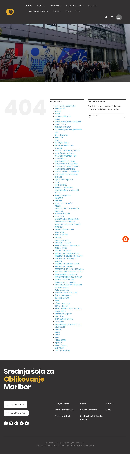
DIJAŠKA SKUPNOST (63, 127)
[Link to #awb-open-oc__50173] (106, 17)
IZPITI (57, 182)
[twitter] (22, 423)
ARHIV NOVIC (60, 108)
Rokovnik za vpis (62, 290)
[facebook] (6, 423)
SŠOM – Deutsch (62, 303)
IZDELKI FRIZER (61, 158)
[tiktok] (27, 423)
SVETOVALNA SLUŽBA (64, 319)
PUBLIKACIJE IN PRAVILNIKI (65, 282)
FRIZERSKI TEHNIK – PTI (64, 145)
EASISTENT (59, 137)
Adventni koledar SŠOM (65, 106)
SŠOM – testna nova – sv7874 (68, 308)
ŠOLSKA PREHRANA (63, 295)
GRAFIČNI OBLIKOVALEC (65, 153)
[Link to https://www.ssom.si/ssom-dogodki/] (112, 17)
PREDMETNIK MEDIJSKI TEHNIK (67, 264)
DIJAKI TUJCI (60, 124)
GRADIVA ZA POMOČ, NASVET (67, 150)
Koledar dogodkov (63, 195)
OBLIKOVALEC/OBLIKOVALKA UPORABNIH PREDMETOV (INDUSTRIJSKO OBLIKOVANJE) (68, 222)
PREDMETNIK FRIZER (63, 250)
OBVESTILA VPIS (61, 235)
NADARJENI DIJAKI (62, 214)
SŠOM (57, 300)
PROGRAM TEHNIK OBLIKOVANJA (68, 277)
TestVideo (59, 321)
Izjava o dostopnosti (64, 179)
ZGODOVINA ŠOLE (62, 350)
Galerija (58, 148)
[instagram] (11, 423)
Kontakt (58, 200)
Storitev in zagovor (63, 314)
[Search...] (107, 115)
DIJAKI (57, 119)
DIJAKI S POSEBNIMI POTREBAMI (68, 122)
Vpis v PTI (59, 342)
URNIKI (57, 332)
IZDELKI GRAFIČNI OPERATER (66, 164)
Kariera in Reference (64, 187)
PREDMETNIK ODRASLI (64, 266)
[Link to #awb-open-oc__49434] (119, 17)
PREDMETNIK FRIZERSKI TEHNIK (67, 253)
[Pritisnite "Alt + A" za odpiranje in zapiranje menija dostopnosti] (125, 239)
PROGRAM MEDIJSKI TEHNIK (66, 274)
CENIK (57, 114)
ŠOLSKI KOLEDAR (62, 298)
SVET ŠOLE (59, 316)
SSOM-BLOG (60, 311)
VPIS (57, 337)
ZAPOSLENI (59, 348)
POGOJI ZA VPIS (62, 240)
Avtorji (58, 111)
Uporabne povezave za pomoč (68, 324)
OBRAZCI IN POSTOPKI (64, 229)
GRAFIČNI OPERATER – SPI (65, 156)
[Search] (90, 115)
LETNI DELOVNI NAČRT (64, 203)
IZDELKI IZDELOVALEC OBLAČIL (67, 166)
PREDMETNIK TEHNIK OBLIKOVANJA (69, 269)
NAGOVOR (59, 216)
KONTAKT (59, 198)
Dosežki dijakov (61, 135)
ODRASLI (58, 237)
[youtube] (16, 423)
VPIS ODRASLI (60, 340)
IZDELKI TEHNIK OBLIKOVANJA (67, 171)
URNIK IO (58, 329)
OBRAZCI (59, 227)
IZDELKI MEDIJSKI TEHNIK (65, 169)
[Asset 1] (10, 9)
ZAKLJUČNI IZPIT (61, 345)
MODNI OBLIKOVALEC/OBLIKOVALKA (67, 207)
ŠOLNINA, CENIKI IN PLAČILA (66, 292)
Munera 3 (59, 211)
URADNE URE (60, 327)
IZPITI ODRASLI (61, 185)
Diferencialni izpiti (63, 116)
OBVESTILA (59, 232)
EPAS (57, 140)
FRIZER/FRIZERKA (62, 143)
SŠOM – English (61, 306)
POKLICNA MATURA (63, 243)
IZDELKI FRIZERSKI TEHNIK (65, 161)
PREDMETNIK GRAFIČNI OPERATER (69, 256)
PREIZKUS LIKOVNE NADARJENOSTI (69, 271)
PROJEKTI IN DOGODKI (64, 279)
